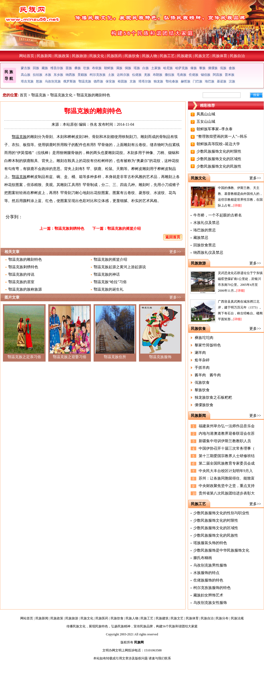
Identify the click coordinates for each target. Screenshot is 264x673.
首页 (23, 95)
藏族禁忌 (200, 238)
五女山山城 (206, 122)
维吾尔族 (56, 68)
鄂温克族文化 (61, 95)
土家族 (156, 68)
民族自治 (237, 56)
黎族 (202, 68)
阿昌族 (217, 75)
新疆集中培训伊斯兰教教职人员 (225, 441)
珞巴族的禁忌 (204, 230)
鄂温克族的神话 (107, 274)
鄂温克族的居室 (21, 282)
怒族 (39, 81)
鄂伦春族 (172, 81)
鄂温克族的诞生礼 (108, 289)
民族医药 (114, 56)
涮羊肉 (200, 353)
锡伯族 (205, 75)
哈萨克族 (181, 68)
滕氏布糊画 (202, 558)
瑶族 (137, 68)
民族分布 (222, 618)
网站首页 (26, 56)
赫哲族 (185, 81)
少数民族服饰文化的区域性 (219, 159)
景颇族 (82, 75)
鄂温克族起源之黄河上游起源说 (120, 267)
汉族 (232, 81)
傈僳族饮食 (204, 405)
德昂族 (98, 81)
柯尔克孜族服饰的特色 (212, 588)
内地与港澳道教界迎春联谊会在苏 (227, 433)
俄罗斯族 (69, 81)
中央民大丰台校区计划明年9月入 (226, 471)
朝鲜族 (109, 68)
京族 (133, 81)
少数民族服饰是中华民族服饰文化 (221, 550)
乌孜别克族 (53, 81)
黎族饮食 (202, 390)
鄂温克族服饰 (160, 357)
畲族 (232, 68)
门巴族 (197, 81)
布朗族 (157, 75)
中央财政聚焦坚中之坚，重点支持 (227, 486)
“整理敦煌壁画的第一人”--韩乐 (222, 136)
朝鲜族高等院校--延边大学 (218, 144)
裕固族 (122, 81)
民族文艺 (202, 56)
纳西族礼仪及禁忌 (208, 253)
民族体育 (219, 56)
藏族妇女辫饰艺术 (208, 595)
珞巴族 (209, 81)
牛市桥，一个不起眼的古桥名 (217, 215)
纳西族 (70, 75)
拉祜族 (37, 75)
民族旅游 (79, 56)
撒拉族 (169, 75)
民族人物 (149, 56)
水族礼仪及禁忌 (206, 223)
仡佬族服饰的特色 (208, 580)
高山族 (25, 75)
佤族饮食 (202, 383)
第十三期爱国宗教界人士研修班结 (227, 456)
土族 (111, 75)
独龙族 (158, 81)
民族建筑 (184, 56)
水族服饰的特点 (206, 573)
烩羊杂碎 (202, 360)
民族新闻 (44, 56)
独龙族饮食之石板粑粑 (213, 397)
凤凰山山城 (206, 114)
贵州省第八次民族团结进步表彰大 (227, 493)
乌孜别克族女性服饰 (210, 603)
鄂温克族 (84, 81)
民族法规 (237, 618)
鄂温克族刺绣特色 (69, 229)
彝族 (77, 68)
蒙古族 (25, 68)
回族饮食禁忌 (204, 245)
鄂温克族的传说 (21, 274)
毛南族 (181, 75)
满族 (119, 68)
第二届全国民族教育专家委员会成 (227, 463)
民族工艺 (167, 56)
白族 (145, 68)
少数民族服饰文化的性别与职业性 (221, 513)
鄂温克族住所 (115, 357)
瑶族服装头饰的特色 (210, 543)
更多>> (175, 252)
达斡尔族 (123, 75)
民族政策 (61, 56)
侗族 (128, 68)
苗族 (69, 68)
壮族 (86, 68)
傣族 (193, 68)
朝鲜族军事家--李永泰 (215, 129)
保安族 (110, 81)
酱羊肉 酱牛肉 (208, 375)
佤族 (223, 68)
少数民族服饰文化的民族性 (219, 166)
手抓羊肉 (202, 368)
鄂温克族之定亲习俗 (24, 357)
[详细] (237, 205)
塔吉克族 (27, 81)
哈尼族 (168, 68)
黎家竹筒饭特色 (208, 345)
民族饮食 (132, 56)
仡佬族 (193, 75)
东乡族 (58, 75)
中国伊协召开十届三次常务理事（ (227, 448)
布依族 (97, 68)
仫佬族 (137, 75)
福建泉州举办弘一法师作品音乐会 (227, 426)
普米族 (229, 75)
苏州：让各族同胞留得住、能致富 (227, 478)
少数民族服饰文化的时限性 (219, 151)
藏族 (45, 68)
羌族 (147, 75)
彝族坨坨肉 (204, 338)
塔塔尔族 (144, 81)
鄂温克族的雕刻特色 (25, 260)
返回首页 (172, 237)
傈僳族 (213, 68)
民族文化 (96, 56)
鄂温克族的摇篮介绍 (124, 229)
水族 (48, 75)
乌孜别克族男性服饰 (210, 565)
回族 (36, 68)
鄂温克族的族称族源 (25, 289)
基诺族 (221, 81)
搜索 (256, 95)
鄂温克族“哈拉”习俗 (110, 282)
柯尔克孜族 (98, 75)
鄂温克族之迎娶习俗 (69, 357)
